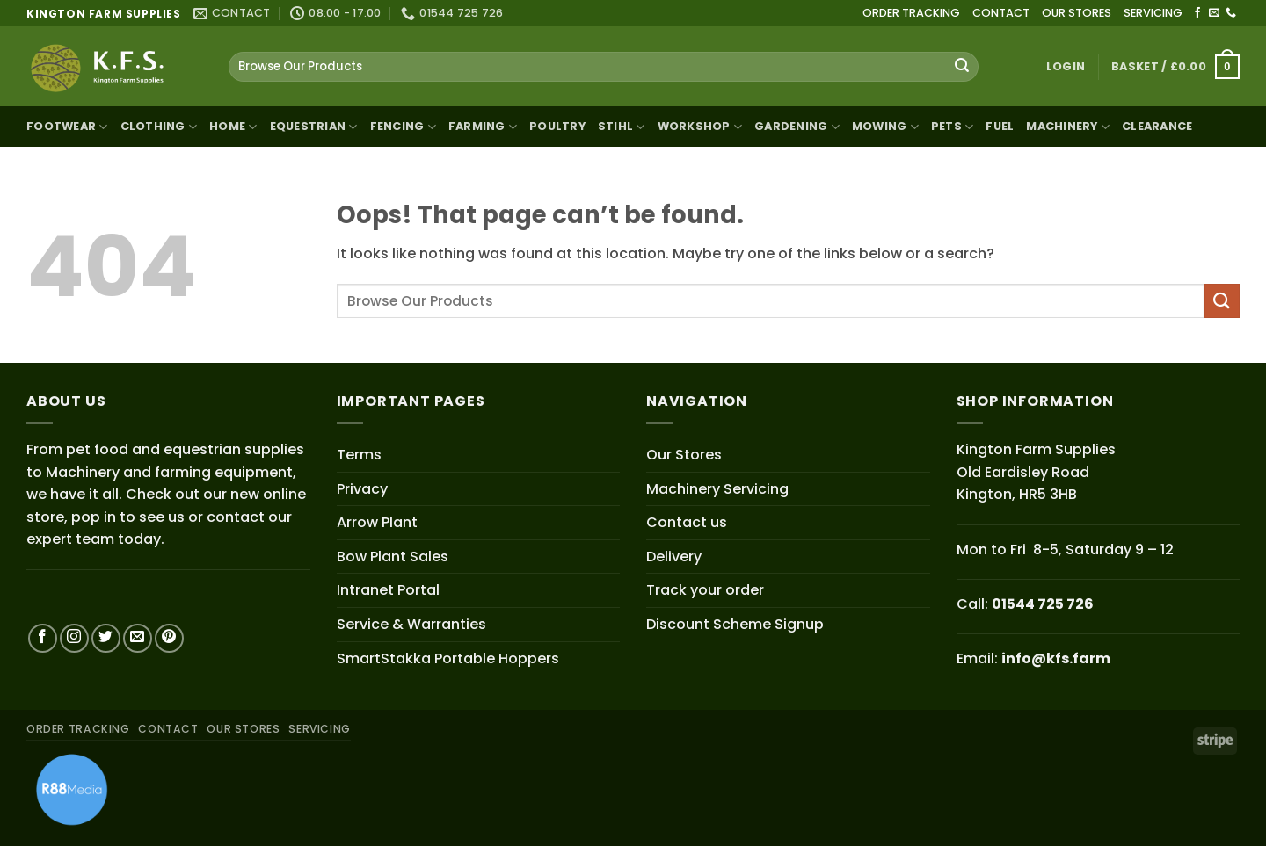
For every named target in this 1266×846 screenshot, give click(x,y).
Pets (952, 127)
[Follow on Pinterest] (169, 638)
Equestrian (314, 127)
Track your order (705, 590)
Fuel (1000, 126)
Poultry (557, 126)
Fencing (403, 127)
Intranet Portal (388, 590)
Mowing (885, 127)
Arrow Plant (377, 522)
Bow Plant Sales (392, 556)
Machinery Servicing (717, 489)
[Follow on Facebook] (1197, 13)
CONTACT (1001, 12)
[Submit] (962, 67)
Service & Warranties (411, 624)
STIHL (621, 127)
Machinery (1068, 127)
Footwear (67, 127)
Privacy (362, 489)
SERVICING (1153, 12)
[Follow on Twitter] (105, 638)
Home (233, 127)
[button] (1065, 66)
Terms (359, 455)
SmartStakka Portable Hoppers (448, 658)
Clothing (159, 127)
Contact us (686, 522)
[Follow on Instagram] (74, 638)
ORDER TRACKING (911, 12)
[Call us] (1231, 13)
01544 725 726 (1043, 604)
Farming (482, 127)
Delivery (674, 556)
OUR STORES (1076, 12)
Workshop (700, 127)
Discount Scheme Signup (735, 624)
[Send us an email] (1214, 13)
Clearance (1157, 126)
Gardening (797, 127)
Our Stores (684, 455)
